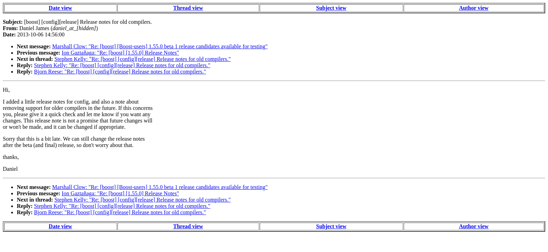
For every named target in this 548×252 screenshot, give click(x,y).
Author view (474, 8)
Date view (60, 8)
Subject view (331, 8)
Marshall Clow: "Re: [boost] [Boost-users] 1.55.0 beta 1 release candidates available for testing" (159, 46)
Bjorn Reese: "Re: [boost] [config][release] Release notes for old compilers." (120, 72)
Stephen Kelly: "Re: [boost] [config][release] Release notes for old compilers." (143, 59)
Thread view (188, 8)
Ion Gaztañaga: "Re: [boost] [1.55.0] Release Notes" (120, 53)
